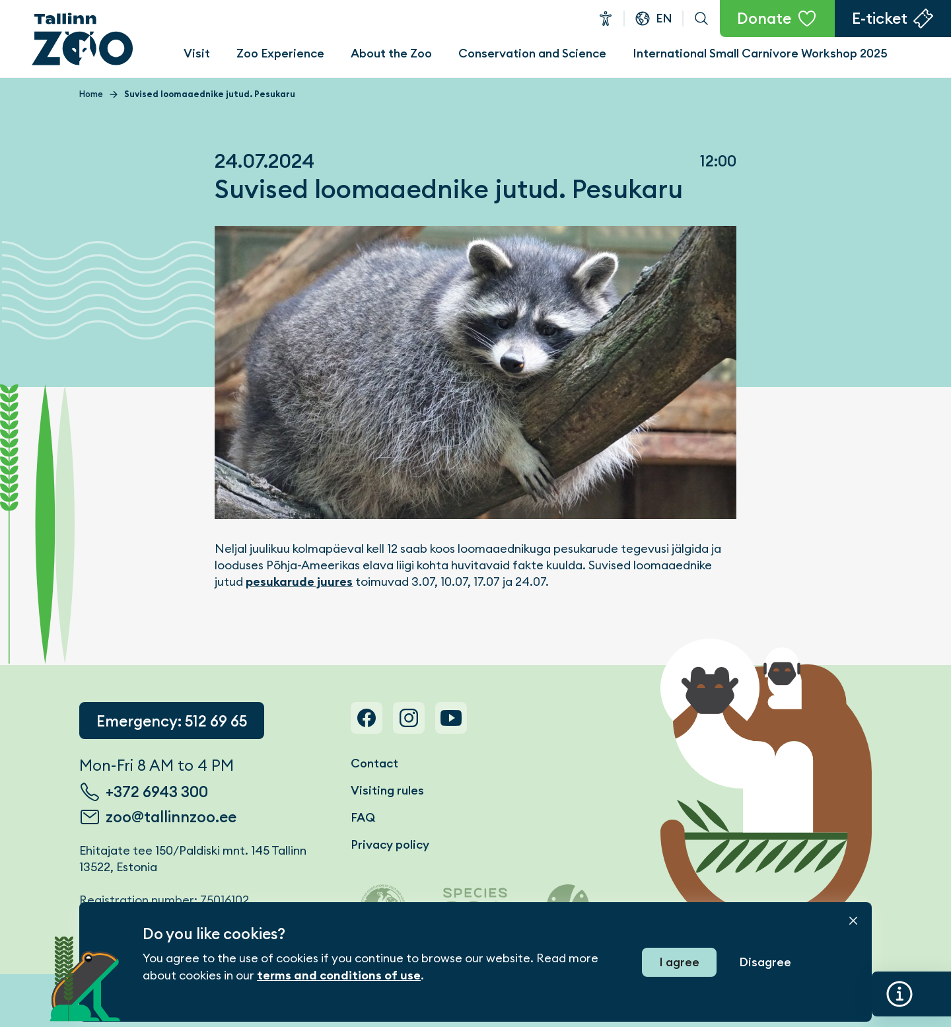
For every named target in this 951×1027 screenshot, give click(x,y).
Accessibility (605, 18)
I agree (679, 962)
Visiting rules (387, 790)
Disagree (765, 962)
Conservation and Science (532, 53)
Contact (374, 763)
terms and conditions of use (339, 975)
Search (701, 18)
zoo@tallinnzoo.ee (171, 817)
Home (91, 94)
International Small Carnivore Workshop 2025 (760, 53)
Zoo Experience (280, 53)
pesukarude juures (299, 582)
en (664, 18)
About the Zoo (391, 53)
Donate (764, 18)
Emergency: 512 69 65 (171, 721)
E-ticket (879, 18)
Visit (197, 53)
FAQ (363, 817)
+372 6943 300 (157, 792)
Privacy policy (390, 844)
